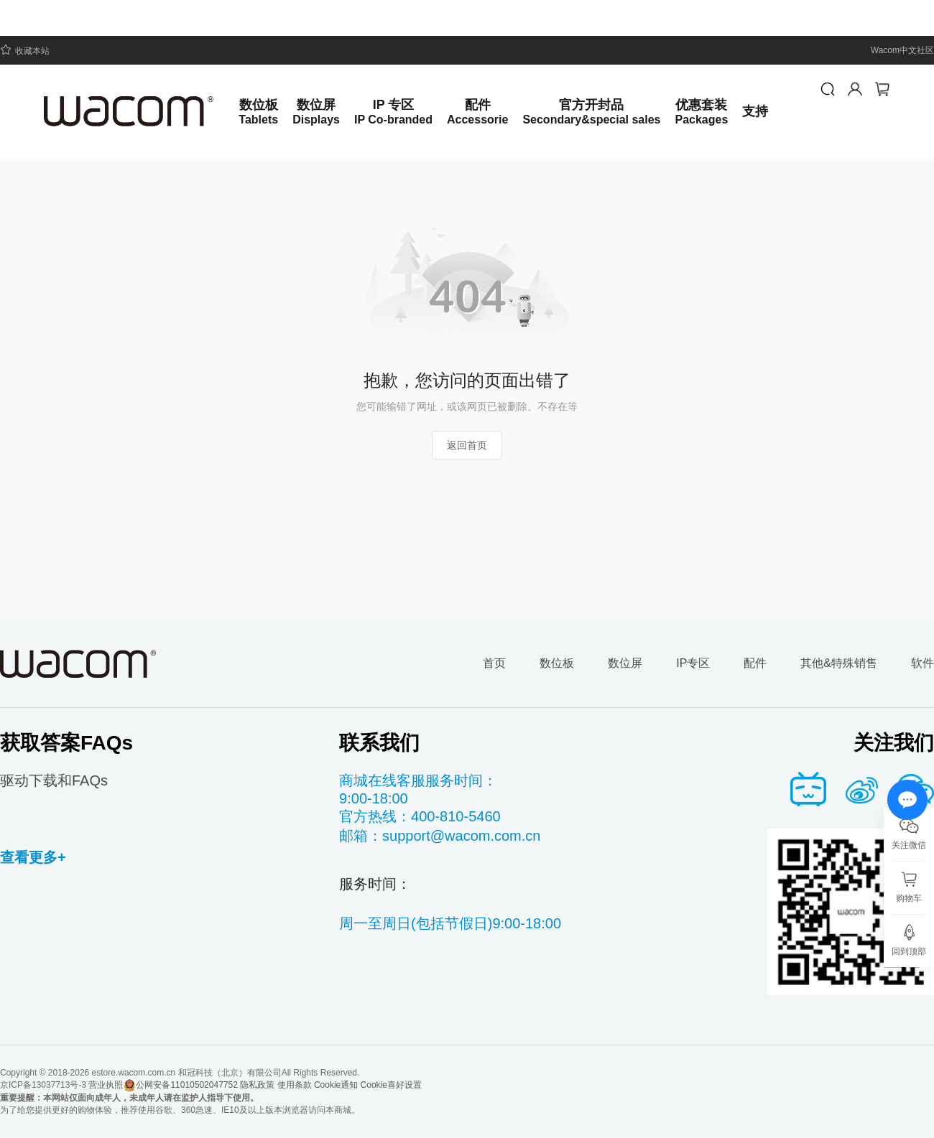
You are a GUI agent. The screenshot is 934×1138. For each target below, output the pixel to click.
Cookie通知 (336, 1085)
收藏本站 (25, 50)
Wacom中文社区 (902, 50)
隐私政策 (257, 1085)
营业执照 (105, 1085)
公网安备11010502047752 (180, 1085)
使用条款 (294, 1085)
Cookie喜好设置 (391, 1085)
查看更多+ (33, 857)
